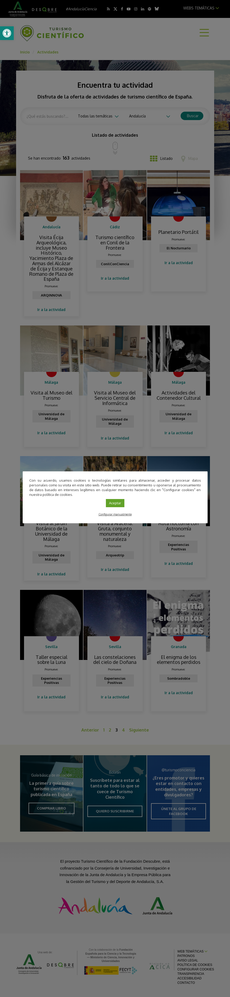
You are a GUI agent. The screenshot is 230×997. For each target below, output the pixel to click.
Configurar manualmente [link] (115, 514)
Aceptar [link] (115, 503)
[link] (7, 33)
